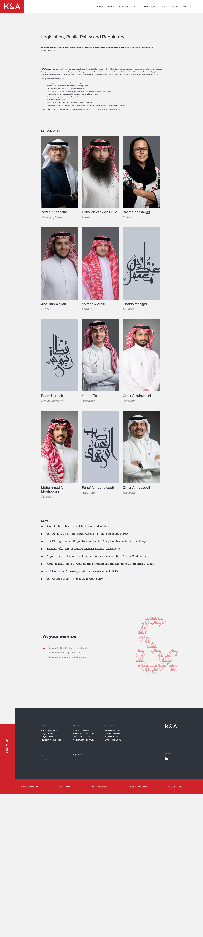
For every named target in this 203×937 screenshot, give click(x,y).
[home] (12, 6)
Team (134, 7)
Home (100, 7)
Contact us (187, 7)
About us (111, 7)
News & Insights (149, 7)
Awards (163, 7)
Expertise (123, 7)
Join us (174, 7)
